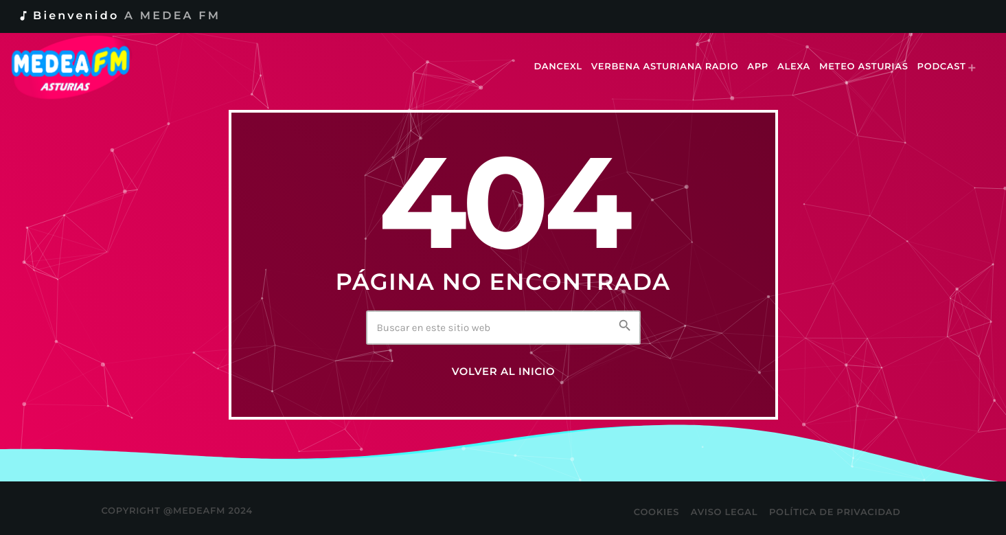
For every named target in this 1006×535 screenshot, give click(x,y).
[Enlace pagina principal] (80, 67)
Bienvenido (118, 16)
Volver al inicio (504, 371)
